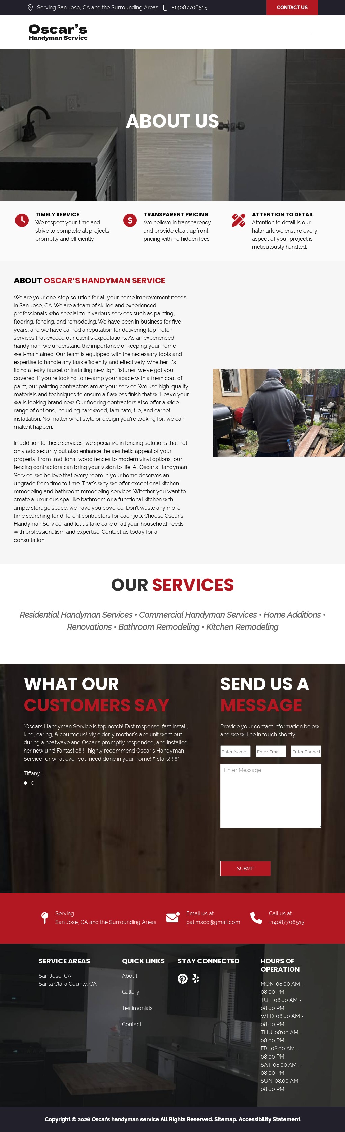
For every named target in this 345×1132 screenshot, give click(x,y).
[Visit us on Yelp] (196, 979)
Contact (132, 1024)
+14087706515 (189, 7)
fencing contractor (37, 467)
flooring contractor (110, 402)
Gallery (130, 992)
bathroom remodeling (82, 491)
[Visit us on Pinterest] (183, 979)
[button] (314, 32)
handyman (27, 346)
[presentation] (271, 848)
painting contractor (62, 386)
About (129, 976)
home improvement (145, 297)
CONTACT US (292, 7)
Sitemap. (225, 1119)
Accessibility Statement (269, 1119)
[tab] (25, 783)
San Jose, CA (35, 305)
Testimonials (137, 1008)
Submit (246, 868)
